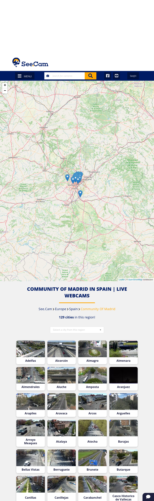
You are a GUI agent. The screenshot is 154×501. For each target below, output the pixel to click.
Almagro (92, 360)
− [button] (5, 91)
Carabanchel (92, 497)
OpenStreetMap (135, 280)
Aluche (61, 387)
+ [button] (5, 85)
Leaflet (122, 280)
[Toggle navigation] (137, 62)
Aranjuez (123, 387)
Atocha (92, 441)
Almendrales (31, 387)
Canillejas (61, 497)
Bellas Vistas (30, 469)
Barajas (123, 441)
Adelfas (30, 360)
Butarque (123, 469)
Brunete (92, 469)
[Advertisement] (77, 27)
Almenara (123, 360)
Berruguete (61, 469)
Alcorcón (61, 360)
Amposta (92, 387)
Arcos (92, 413)
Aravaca (61, 413)
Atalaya (61, 441)
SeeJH (133, 75)
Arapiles (30, 413)
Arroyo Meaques (30, 441)
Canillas (30, 497)
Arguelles (123, 413)
